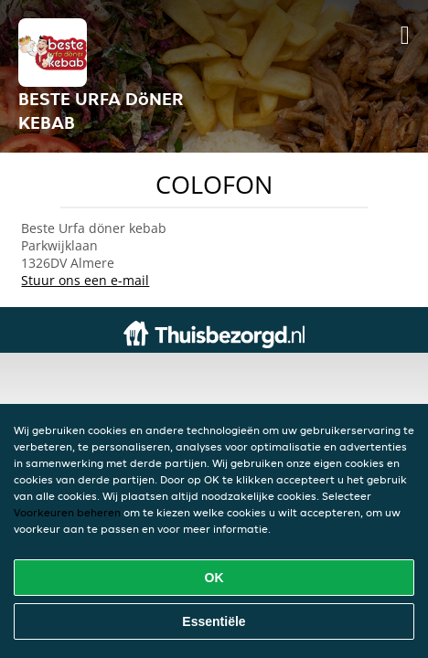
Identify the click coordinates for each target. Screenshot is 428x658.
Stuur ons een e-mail (85, 280)
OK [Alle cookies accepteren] (214, 577)
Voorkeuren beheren (67, 512)
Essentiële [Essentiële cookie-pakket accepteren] (213, 621)
